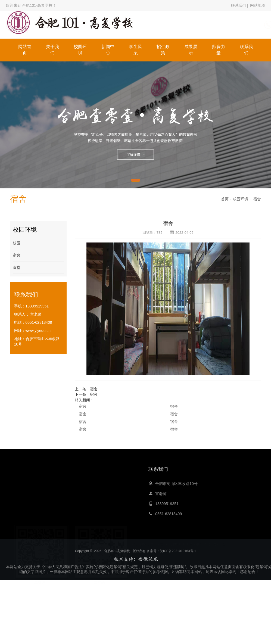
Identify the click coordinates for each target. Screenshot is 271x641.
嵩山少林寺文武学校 (149, 540)
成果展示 (190, 49)
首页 (225, 199)
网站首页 (24, 49)
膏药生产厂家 (217, 540)
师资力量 (218, 49)
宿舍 (257, 199)
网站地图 (257, 5)
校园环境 (80, 49)
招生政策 (163, 49)
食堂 (16, 267)
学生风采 (135, 49)
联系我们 (238, 5)
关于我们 (52, 49)
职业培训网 (176, 540)
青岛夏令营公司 (118, 540)
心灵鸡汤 (95, 540)
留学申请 (196, 540)
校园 (16, 243)
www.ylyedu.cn (38, 330)
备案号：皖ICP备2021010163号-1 (171, 564)
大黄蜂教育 (76, 540)
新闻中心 (107, 49)
